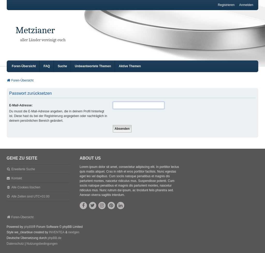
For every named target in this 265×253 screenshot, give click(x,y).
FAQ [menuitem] (46, 66)
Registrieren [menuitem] (226, 5)
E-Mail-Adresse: (21, 105)
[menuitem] (15, 244)
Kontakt (16, 178)
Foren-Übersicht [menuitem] (24, 66)
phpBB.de (54, 238)
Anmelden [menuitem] (246, 5)
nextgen (73, 232)
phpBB (28, 227)
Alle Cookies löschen (25, 187)
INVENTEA (56, 232)
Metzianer (35, 30)
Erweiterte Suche (23, 169)
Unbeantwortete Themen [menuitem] (93, 66)
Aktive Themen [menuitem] (130, 66)
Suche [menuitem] (62, 66)
